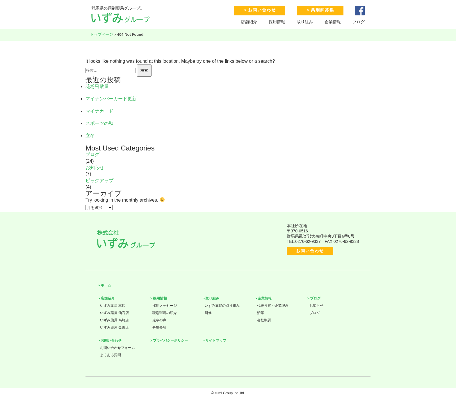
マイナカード (99, 111)
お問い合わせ (262, 10)
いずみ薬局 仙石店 (114, 313)
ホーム (106, 285)
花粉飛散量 (97, 86)
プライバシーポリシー (170, 340)
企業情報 (333, 21)
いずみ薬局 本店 (112, 306)
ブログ (358, 21)
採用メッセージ (164, 306)
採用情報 (277, 21)
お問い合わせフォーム (117, 348)
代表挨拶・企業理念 (272, 306)
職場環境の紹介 (164, 313)
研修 (208, 313)
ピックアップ (99, 180)
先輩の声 (159, 320)
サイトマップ (215, 340)
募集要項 (159, 327)
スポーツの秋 (99, 123)
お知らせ (95, 167)
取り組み (305, 21)
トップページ (101, 34)
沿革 (260, 313)
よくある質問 (110, 355)
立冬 (90, 135)
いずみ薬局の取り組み (222, 306)
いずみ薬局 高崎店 (114, 320)
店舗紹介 (249, 21)
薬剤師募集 (322, 10)
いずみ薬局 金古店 (114, 327)
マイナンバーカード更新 (111, 98)
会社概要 (264, 320)
